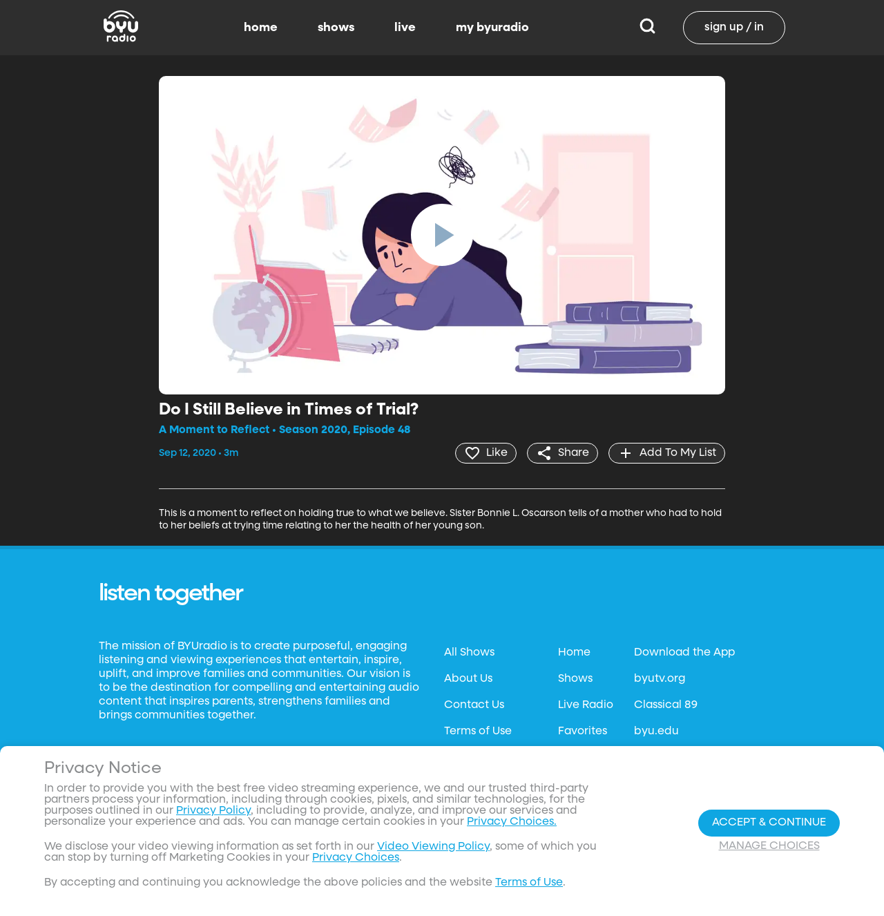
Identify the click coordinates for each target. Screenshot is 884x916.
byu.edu (656, 731)
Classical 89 (666, 705)
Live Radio (585, 705)
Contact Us (474, 705)
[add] (666, 453)
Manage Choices (769, 846)
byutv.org (659, 679)
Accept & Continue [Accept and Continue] (769, 822)
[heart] (486, 453)
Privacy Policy (213, 811)
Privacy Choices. (512, 822)
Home (574, 652)
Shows (575, 679)
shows (336, 27)
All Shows (469, 652)
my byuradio (492, 27)
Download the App (684, 652)
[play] (442, 235)
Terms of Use (478, 731)
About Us (468, 679)
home (261, 27)
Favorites (582, 731)
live (405, 27)
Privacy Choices (355, 857)
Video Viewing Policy (433, 846)
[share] (562, 453)
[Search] (647, 27)
